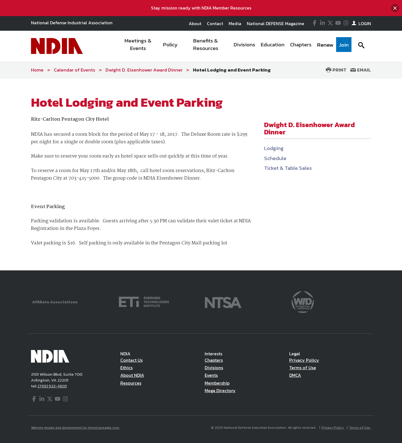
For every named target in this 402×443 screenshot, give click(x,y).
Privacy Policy (304, 360)
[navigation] (234, 46)
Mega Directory (220, 390)
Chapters (214, 360)
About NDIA (132, 375)
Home (37, 69)
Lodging (274, 148)
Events (211, 375)
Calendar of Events (74, 69)
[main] (201, 174)
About (195, 23)
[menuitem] (138, 46)
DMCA (295, 375)
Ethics (126, 367)
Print (336, 69)
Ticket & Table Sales (288, 168)
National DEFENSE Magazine (275, 23)
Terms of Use (302, 367)
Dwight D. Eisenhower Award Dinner (144, 69)
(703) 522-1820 (52, 386)
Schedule (275, 158)
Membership (217, 383)
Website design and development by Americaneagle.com (75, 427)
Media (235, 23)
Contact (215, 23)
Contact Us (131, 360)
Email (360, 69)
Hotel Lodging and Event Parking (232, 69)
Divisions (214, 367)
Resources (130, 383)
